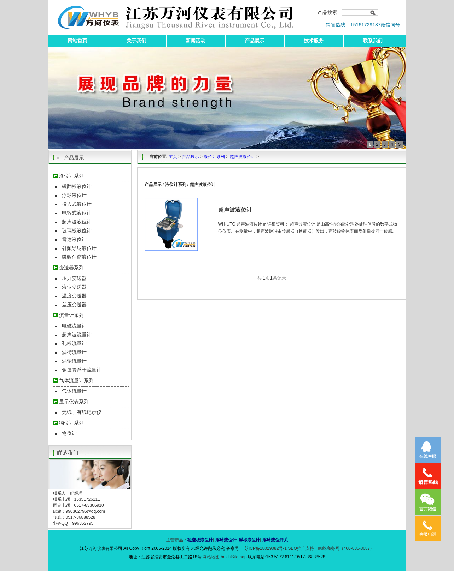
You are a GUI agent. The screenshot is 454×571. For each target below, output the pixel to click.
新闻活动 (195, 40)
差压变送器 (74, 304)
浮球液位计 (74, 195)
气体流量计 (74, 391)
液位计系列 (71, 176)
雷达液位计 (74, 239)
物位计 (69, 433)
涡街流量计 (74, 352)
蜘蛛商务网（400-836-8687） (346, 548)
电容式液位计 (77, 213)
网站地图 (212, 556)
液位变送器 (74, 287)
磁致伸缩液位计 (79, 257)
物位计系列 (71, 423)
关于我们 (136, 40)
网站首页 (77, 40)
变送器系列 (71, 267)
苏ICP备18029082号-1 (265, 548)
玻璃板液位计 (77, 230)
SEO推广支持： (303, 548)
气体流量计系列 (76, 380)
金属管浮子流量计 (81, 370)
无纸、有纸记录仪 (81, 412)
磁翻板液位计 (77, 186)
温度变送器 (74, 296)
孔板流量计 (74, 343)
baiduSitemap (233, 556)
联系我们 (373, 40)
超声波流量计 (77, 334)
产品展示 (254, 40)
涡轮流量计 (74, 361)
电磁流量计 (74, 326)
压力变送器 (74, 278)
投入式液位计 (77, 204)
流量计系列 (71, 315)
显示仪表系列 (74, 401)
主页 (173, 156)
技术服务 (314, 40)
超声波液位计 (77, 221)
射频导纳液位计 (79, 248)
